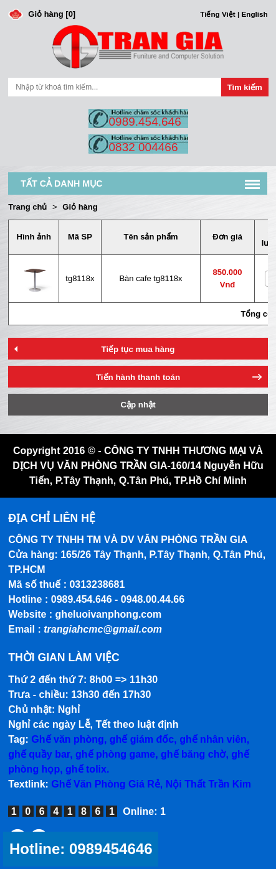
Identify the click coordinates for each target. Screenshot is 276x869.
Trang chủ (27, 206)
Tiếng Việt (217, 14)
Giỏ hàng (79, 206)
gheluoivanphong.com (108, 614)
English (254, 14)
